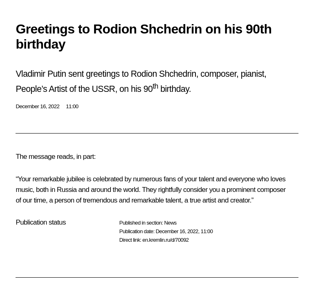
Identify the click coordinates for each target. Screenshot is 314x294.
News (170, 223)
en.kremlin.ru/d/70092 (165, 240)
